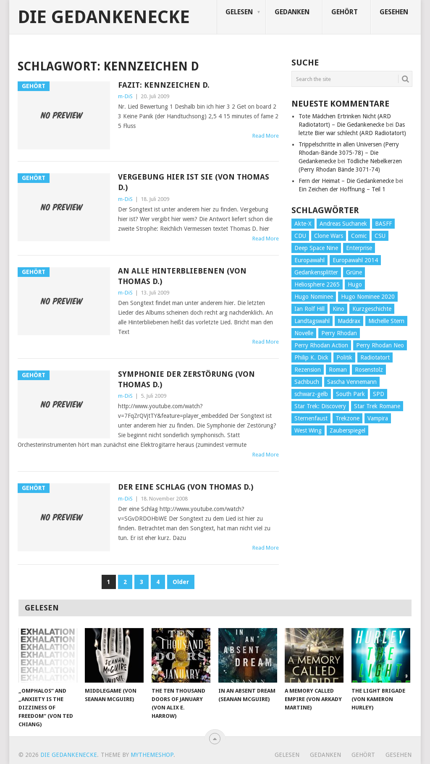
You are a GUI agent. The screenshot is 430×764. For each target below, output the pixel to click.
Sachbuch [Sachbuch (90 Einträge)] (306, 381)
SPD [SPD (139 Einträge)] (378, 394)
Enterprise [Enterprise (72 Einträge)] (359, 248)
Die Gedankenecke (104, 17)
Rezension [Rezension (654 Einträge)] (307, 369)
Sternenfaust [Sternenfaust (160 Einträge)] (311, 418)
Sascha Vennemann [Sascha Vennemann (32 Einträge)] (352, 381)
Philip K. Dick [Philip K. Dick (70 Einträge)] (311, 357)
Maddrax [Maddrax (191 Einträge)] (349, 321)
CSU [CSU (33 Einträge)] (380, 235)
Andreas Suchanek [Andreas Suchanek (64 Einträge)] (343, 223)
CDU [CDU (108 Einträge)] (300, 235)
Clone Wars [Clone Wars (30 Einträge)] (328, 235)
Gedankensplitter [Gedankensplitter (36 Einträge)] (316, 272)
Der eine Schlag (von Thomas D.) (185, 486)
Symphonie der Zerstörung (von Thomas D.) (186, 379)
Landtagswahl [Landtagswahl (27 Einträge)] (312, 321)
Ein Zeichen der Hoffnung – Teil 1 (342, 189)
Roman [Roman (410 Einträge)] (338, 369)
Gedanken (292, 12)
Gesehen (394, 12)
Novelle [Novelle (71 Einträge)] (303, 333)
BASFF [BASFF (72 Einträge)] (383, 223)
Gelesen (239, 12)
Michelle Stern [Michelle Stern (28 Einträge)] (386, 321)
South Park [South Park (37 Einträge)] (350, 394)
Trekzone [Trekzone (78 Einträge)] (347, 418)
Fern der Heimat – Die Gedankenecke (346, 180)
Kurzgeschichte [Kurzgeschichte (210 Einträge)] (371, 308)
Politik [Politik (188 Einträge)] (344, 357)
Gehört (344, 12)
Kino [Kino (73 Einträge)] (338, 308)
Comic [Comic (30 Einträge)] (359, 235)
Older (181, 582)
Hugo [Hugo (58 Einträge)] (355, 284)
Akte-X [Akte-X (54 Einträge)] (303, 223)
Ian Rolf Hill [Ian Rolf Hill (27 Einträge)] (309, 308)
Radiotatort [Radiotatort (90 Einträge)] (375, 357)
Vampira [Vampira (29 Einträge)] (377, 418)
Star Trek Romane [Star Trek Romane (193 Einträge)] (377, 406)
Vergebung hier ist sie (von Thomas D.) (193, 182)
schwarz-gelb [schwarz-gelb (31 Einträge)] (311, 394)
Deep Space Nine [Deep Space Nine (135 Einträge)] (316, 248)
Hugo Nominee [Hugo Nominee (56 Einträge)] (313, 296)
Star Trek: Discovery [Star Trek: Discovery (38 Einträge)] (320, 406)
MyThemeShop (152, 754)
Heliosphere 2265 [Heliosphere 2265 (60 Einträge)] (317, 284)
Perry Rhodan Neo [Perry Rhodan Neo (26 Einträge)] (380, 345)
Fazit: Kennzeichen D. (164, 85)
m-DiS (125, 96)
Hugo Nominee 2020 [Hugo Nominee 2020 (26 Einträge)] (368, 296)
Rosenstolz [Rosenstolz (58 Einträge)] (369, 369)
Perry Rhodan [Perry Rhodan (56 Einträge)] (339, 333)
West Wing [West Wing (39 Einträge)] (308, 430)
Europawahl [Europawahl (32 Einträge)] (309, 260)
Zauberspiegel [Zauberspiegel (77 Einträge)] (347, 430)
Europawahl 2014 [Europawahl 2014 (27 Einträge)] (355, 260)
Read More (265, 136)
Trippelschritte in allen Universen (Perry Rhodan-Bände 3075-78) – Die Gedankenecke (349, 152)
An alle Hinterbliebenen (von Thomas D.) (182, 276)
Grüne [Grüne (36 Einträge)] (354, 272)
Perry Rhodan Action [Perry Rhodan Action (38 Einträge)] (321, 345)
